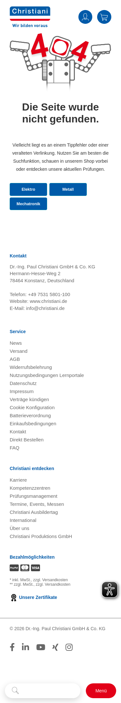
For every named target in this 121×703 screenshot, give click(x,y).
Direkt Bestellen (27, 461)
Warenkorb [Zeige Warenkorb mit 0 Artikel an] (104, 17)
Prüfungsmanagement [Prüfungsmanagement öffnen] (33, 518)
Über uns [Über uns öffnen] (19, 550)
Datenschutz (23, 405)
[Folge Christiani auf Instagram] (69, 669)
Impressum (22, 413)
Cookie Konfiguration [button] (32, 429)
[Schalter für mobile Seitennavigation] (101, 690)
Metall (71, 198)
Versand (18, 373)
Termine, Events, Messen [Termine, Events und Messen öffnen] (37, 526)
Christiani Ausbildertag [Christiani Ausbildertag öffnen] (34, 534)
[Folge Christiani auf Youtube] (40, 669)
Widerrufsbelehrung (31, 389)
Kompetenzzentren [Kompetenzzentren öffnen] (30, 510)
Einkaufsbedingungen (33, 445)
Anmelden (85, 17)
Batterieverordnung (30, 437)
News (16, 365)
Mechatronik (30, 219)
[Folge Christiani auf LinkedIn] (25, 669)
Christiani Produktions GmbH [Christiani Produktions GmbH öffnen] (41, 558)
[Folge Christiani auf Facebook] (12, 669)
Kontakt (18, 453)
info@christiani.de (45, 330)
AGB (15, 381)
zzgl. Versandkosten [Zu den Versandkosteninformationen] (50, 602)
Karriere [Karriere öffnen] (18, 502)
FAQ (14, 469)
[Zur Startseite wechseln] (30, 16)
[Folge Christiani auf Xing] (55, 669)
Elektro (28, 198)
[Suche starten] (15, 690)
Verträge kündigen (29, 421)
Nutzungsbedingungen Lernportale (47, 397)
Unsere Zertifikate (33, 619)
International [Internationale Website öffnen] (23, 542)
